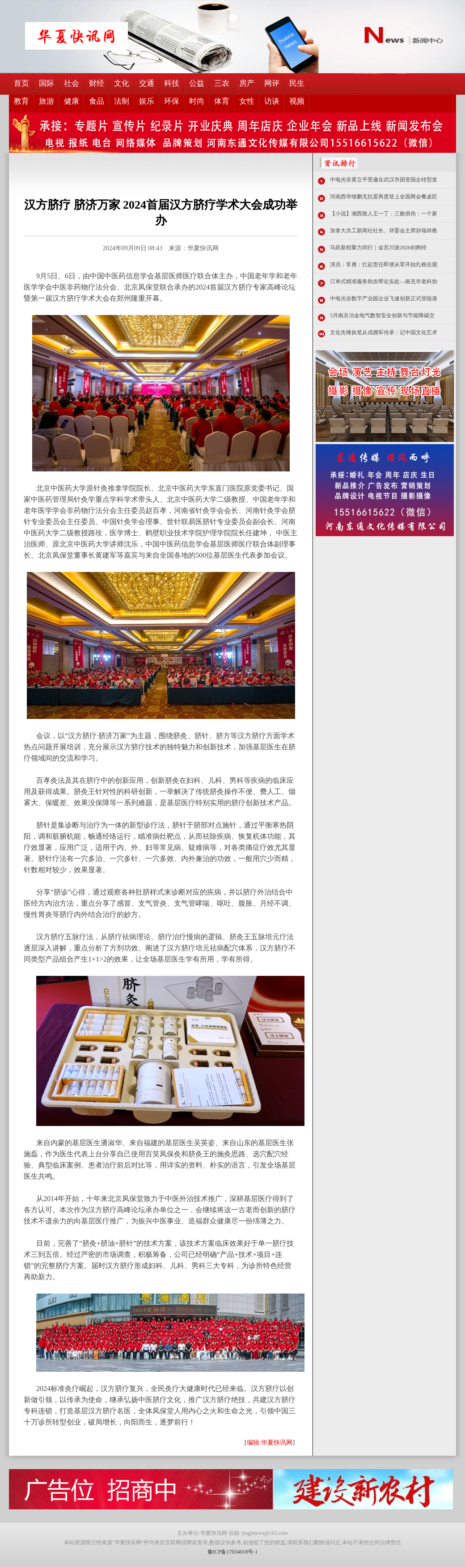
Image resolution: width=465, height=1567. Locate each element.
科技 (171, 83)
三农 (221, 83)
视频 (296, 101)
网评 (271, 83)
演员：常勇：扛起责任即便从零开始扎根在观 (383, 264)
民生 (296, 83)
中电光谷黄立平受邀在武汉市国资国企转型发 (383, 179)
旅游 (46, 101)
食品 (96, 101)
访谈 (271, 101)
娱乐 (146, 101)
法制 (121, 101)
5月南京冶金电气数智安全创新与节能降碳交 (382, 315)
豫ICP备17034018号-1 (232, 1552)
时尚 (196, 101)
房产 (246, 83)
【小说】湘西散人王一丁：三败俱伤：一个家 (383, 213)
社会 (71, 83)
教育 (21, 101)
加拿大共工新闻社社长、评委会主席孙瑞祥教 (383, 230)
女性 (246, 101)
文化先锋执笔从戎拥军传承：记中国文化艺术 (383, 332)
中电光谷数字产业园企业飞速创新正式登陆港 (383, 298)
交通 (146, 83)
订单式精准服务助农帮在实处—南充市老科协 (383, 281)
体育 (221, 101)
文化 (121, 83)
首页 (21, 83)
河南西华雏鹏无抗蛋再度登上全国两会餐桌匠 (383, 196)
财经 (96, 83)
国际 (46, 83)
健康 (71, 101)
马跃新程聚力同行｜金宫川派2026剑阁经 (378, 247)
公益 (196, 83)
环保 (171, 101)
